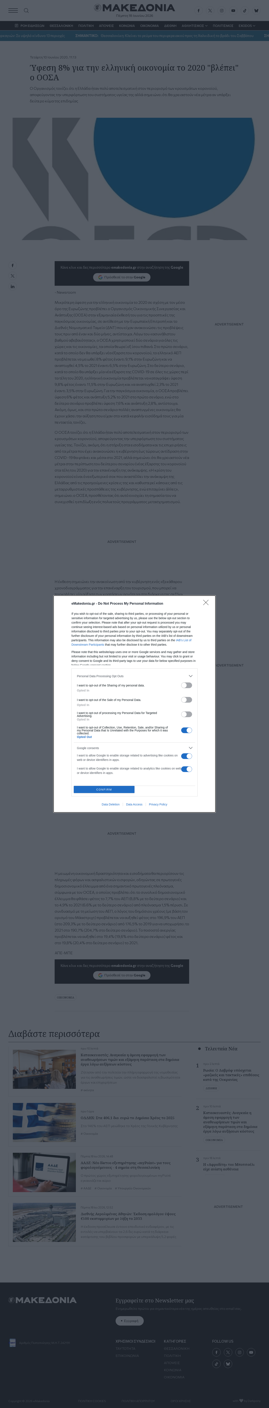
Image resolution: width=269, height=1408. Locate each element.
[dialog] (134, 704)
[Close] (207, 604)
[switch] (186, 685)
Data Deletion (111, 804)
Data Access (134, 804)
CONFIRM (104, 789)
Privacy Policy (158, 804)
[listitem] (134, 676)
